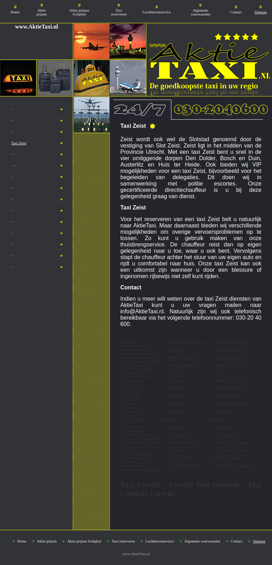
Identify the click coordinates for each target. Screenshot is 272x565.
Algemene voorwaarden (200, 12)
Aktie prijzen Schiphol (79, 12)
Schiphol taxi (12, 244)
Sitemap (260, 12)
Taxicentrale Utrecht (13, 154)
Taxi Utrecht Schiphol (13, 165)
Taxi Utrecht (12, 199)
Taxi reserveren (118, 12)
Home (15, 12)
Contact (236, 12)
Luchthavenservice (157, 12)
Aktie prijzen (42, 12)
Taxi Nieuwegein (12, 120)
